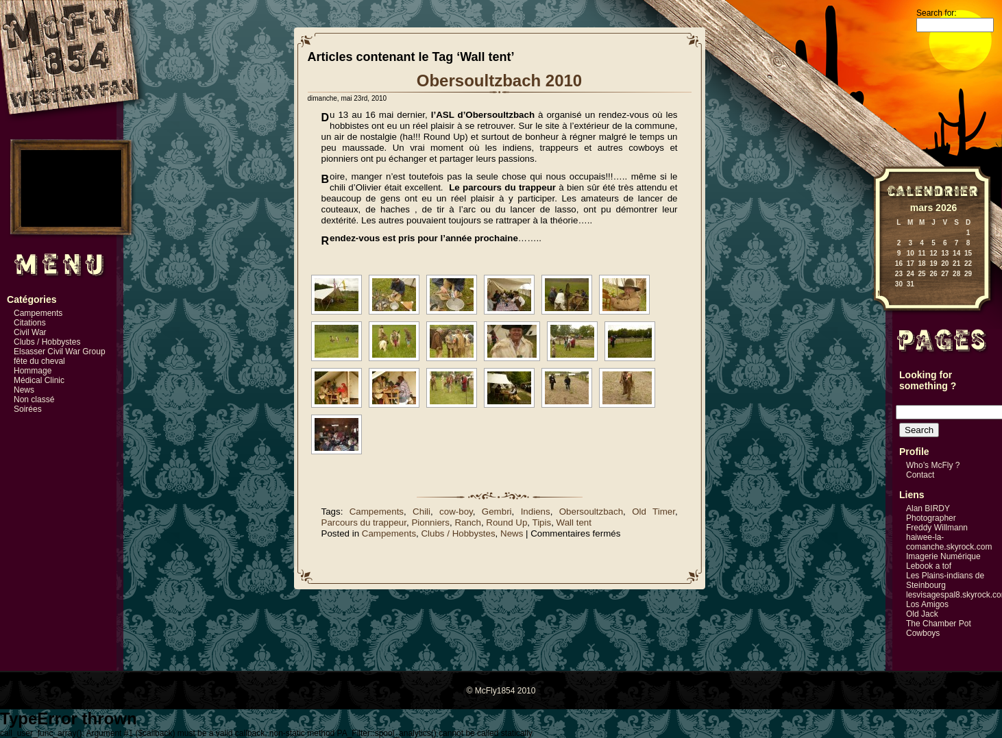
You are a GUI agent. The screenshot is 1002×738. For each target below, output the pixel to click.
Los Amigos (927, 604)
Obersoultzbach (591, 511)
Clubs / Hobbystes (47, 342)
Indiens (535, 511)
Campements (38, 313)
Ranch (467, 522)
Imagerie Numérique (943, 556)
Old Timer (653, 511)
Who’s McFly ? (933, 465)
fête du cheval (39, 361)
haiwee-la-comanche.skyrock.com (949, 542)
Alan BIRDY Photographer (931, 513)
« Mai (880, 293)
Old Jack (922, 614)
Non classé (34, 399)
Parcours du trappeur (363, 522)
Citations (30, 323)
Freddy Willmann (937, 527)
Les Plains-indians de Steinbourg (945, 580)
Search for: (936, 13)
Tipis (542, 522)
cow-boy (456, 511)
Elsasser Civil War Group (60, 351)
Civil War (30, 332)
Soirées (28, 409)
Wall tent (574, 522)
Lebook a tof (928, 566)
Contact (920, 475)
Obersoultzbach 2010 (499, 80)
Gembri (497, 511)
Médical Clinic (39, 380)
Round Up (506, 522)
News (24, 390)
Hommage (32, 371)
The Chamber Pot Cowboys (938, 628)
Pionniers (430, 522)
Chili (421, 511)
